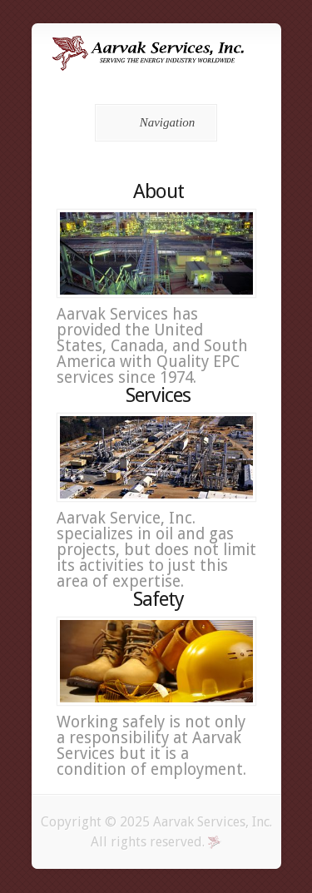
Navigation (153, 122)
